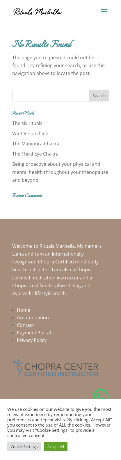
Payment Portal (34, 332)
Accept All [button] (55, 446)
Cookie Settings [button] (24, 446)
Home (23, 310)
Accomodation (33, 317)
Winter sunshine (30, 133)
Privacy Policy (32, 340)
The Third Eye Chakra (35, 154)
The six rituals (27, 123)
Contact (25, 325)
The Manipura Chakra (35, 143)
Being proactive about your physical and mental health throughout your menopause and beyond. (60, 172)
